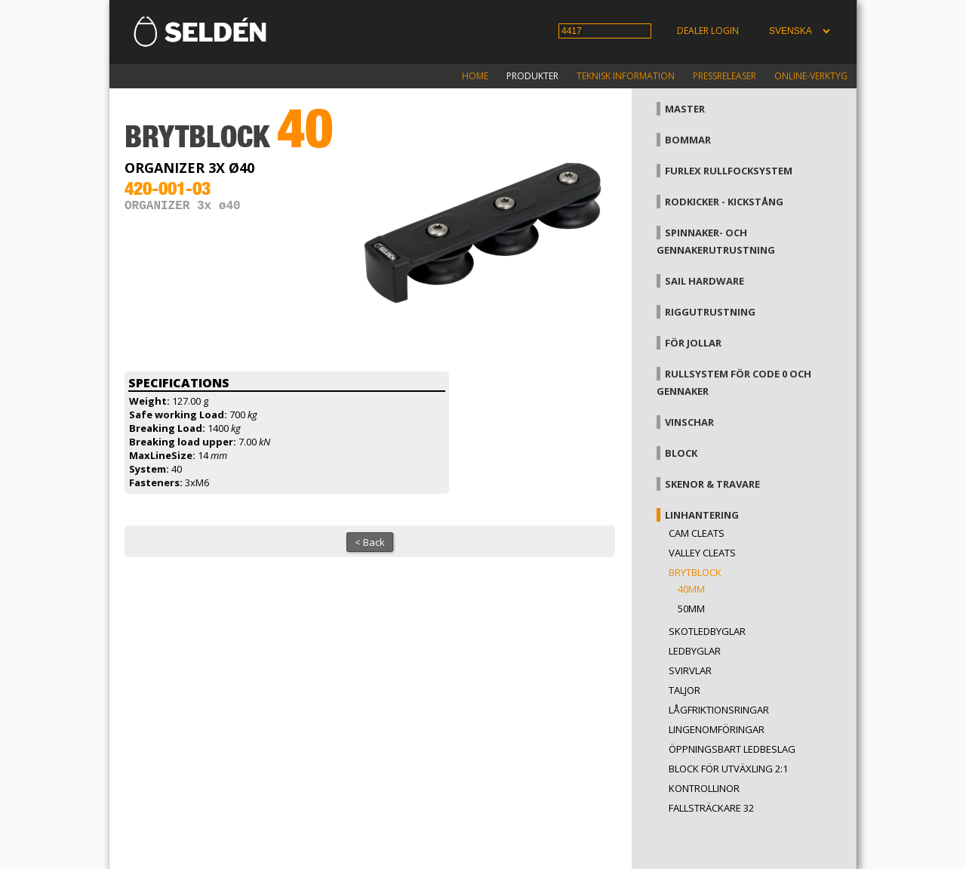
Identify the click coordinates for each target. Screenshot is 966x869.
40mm (691, 589)
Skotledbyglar (707, 631)
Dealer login (708, 30)
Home (475, 75)
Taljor (684, 690)
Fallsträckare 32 (711, 808)
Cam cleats (696, 533)
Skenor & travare (712, 484)
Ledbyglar (695, 651)
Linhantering (702, 515)
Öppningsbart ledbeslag (732, 749)
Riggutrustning (710, 312)
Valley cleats (702, 552)
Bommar (688, 139)
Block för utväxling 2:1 (728, 768)
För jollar (693, 343)
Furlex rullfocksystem (728, 170)
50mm (691, 608)
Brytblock (695, 572)
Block (681, 453)
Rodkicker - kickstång (724, 201)
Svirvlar (690, 670)
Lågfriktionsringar (719, 709)
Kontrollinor (704, 788)
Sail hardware (704, 281)
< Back (370, 542)
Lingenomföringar (716, 729)
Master (685, 109)
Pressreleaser (724, 75)
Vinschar (689, 422)
